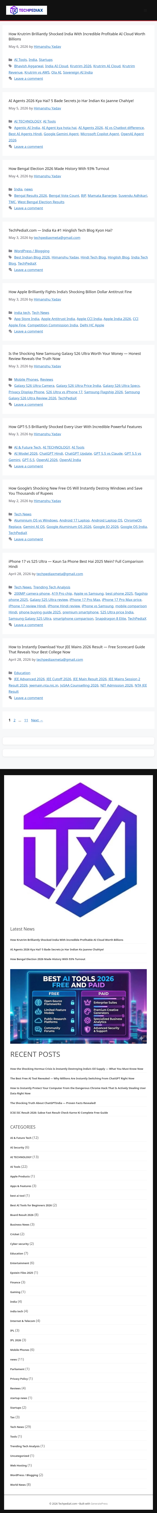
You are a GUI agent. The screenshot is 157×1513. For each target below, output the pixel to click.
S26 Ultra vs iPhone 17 (64, 392)
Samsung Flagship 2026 (103, 392)
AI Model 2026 (26, 453)
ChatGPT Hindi (51, 453)
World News (18, 1485)
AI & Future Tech (27, 447)
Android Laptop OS (106, 520)
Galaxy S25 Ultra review (49, 599)
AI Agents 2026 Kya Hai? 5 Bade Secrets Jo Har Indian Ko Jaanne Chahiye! (71, 100)
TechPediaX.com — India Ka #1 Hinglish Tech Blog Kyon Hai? (60, 230)
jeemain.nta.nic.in (43, 685)
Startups (46, 59)
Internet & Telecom (22, 1321)
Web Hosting (18, 1465)
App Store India (26, 318)
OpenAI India (70, 459)
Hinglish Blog (118, 257)
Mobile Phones (26, 379)
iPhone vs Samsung (98, 606)
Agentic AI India (27, 127)
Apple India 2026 (117, 318)
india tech (22, 312)
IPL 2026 (15, 1340)
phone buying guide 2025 (40, 612)
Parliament (17, 1369)
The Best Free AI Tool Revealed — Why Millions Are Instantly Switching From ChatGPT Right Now (72, 1078)
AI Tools (20, 59)
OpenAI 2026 (47, 459)
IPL (12, 1330)
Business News (19, 1224)
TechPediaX (27, 263)
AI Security (17, 1147)
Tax (12, 1417)
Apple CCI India (89, 318)
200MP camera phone (32, 593)
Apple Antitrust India (58, 318)
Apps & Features (20, 1186)
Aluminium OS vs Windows (36, 520)
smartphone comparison (73, 618)
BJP (83, 195)
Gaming (15, 1292)
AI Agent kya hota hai (59, 127)
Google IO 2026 (106, 526)
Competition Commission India (52, 325)
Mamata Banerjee (102, 195)
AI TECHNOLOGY (27, 121)
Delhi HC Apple (92, 325)
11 (26, 720)
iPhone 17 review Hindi (27, 606)
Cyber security (19, 1244)
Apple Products (20, 1176)
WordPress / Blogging (31, 250)
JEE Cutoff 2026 (59, 679)
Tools (13, 1436)
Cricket (14, 1234)
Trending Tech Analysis (51, 587)
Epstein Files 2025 (21, 1273)
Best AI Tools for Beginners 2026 (31, 1205)
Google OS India (133, 526)
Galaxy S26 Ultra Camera (34, 385)
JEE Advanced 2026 (29, 679)
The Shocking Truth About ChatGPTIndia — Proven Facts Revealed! (53, 1103)
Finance (15, 1282)
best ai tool (17, 1195)
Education (22, 672)
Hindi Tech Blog (93, 257)
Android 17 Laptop (74, 520)
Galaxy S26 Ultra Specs (121, 385)
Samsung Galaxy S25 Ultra (30, 618)
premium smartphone (81, 612)
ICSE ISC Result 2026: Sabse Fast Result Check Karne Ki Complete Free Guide (59, 1112)
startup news (18, 1398)
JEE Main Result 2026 (90, 679)
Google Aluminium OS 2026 (68, 526)
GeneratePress (99, 1503)
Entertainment (19, 1263)
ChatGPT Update (78, 453)
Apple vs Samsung (89, 593)
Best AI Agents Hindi (25, 133)
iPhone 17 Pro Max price (122, 599)
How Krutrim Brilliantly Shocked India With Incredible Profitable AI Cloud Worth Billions (66, 940)
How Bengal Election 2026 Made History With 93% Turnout (59, 168)
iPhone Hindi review (64, 606)
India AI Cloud (56, 66)
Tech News (40, 312)
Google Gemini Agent (61, 133)
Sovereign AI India (78, 72)
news (28, 189)
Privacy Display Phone (26, 392)
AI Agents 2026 (90, 127)
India (33, 59)
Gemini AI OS (34, 526)
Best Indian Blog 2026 (32, 257)
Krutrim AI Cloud (106, 66)
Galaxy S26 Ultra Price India (78, 385)
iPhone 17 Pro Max (85, 599)
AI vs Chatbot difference (124, 127)
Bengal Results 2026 (30, 195)
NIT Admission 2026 (116, 685)
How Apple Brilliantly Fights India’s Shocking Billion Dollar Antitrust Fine (70, 291)
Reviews (46, 379)
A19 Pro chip (62, 593)
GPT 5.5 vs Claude (108, 453)
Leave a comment (28, 78)
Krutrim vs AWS (37, 72)
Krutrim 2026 (80, 66)
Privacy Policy (19, 1379)
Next (37, 720)
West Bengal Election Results (41, 201)
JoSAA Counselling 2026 (79, 685)
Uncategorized (19, 1456)
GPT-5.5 (28, 459)
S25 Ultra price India (116, 612)
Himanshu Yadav (65, 257)
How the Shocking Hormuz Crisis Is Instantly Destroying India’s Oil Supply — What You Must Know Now (76, 1069)
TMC (12, 201)
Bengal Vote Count (64, 195)
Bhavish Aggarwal (28, 66)
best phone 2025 (119, 593)
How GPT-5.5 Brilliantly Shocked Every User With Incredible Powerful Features (75, 426)
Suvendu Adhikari (133, 195)
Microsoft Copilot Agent (100, 133)
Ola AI (56, 72)
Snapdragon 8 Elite (110, 618)
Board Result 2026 (22, 1215)
